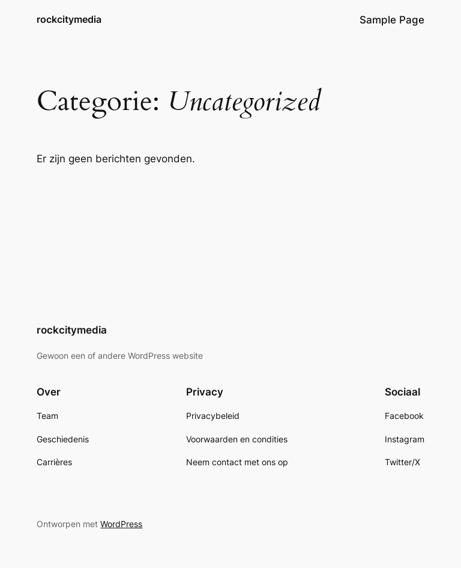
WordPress (121, 524)
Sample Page (392, 20)
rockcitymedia (69, 19)
